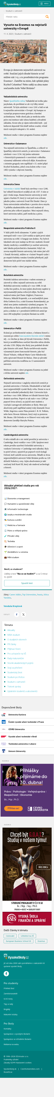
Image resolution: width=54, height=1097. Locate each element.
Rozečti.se (8, 1072)
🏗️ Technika (9, 541)
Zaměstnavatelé (10, 993)
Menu (44, 3)
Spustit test (27, 583)
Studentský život (14, 672)
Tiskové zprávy (14, 686)
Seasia (39, 594)
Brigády (7, 1009)
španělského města (17, 101)
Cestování (10, 936)
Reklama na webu (11, 1044)
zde (5, 138)
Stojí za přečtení (14, 667)
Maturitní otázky (10, 1014)
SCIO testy (8, 999)
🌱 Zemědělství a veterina (16, 552)
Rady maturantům (15, 658)
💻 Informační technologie (16, 509)
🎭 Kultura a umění (13, 520)
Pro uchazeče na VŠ (16, 653)
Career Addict (15, 594)
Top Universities (29, 594)
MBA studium (13, 634)
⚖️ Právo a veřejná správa (15, 530)
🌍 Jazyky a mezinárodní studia (18, 514)
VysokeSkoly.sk (10, 1069)
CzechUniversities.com (30, 1069)
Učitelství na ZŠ (27, 936)
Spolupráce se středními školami (17, 1039)
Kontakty (7, 1028)
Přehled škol (9, 988)
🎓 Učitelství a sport (13, 546)
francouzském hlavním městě (31, 336)
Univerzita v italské (12, 189)
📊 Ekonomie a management (17, 498)
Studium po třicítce (16, 677)
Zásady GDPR (9, 1062)
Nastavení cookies (24, 1062)
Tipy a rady (8, 1004)
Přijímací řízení (13, 648)
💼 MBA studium (11, 557)
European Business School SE (18, 941)
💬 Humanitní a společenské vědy (19, 503)
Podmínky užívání (11, 1059)
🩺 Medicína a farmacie (14, 525)
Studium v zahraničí (14, 11)
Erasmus (41, 941)
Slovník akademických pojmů (20, 663)
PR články (11, 644)
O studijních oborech (17, 639)
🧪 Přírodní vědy (11, 536)
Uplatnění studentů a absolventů (22, 691)
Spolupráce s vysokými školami (17, 1034)
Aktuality (11, 630)
